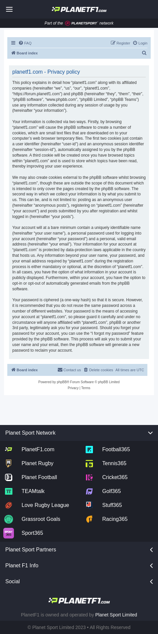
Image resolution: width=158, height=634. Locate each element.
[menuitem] (25, 43)
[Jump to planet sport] (81, 23)
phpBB (62, 382)
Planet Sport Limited (116, 614)
